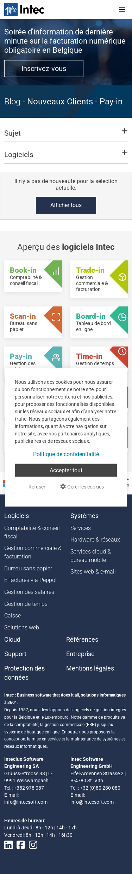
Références (82, 639)
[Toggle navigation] (122, 9)
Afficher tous (66, 205)
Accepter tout (66, 470)
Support (15, 654)
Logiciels (16, 515)
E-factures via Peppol (30, 580)
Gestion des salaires (29, 592)
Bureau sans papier (28, 568)
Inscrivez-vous (43, 68)
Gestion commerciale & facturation (33, 552)
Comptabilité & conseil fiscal (32, 532)
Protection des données (24, 673)
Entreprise (80, 654)
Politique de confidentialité (66, 454)
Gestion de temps (26, 604)
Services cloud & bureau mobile (90, 555)
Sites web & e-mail (93, 571)
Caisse (12, 615)
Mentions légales (90, 668)
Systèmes (84, 515)
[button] (66, 136)
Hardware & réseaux (95, 539)
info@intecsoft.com (26, 802)
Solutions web (21, 627)
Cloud (12, 639)
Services (80, 528)
